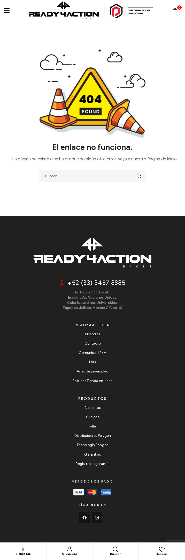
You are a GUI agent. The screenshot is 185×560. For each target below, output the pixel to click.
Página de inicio (162, 159)
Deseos (162, 554)
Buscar (115, 554)
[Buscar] (115, 549)
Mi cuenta (69, 554)
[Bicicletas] (23, 549)
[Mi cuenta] (69, 549)
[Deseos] (162, 549)
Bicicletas (23, 554)
